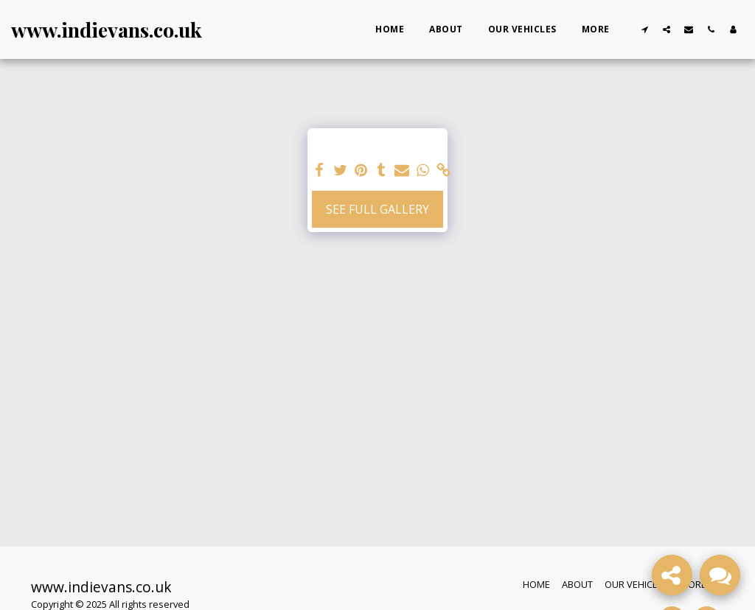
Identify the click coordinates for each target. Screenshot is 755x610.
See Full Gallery (377, 209)
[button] (644, 29)
